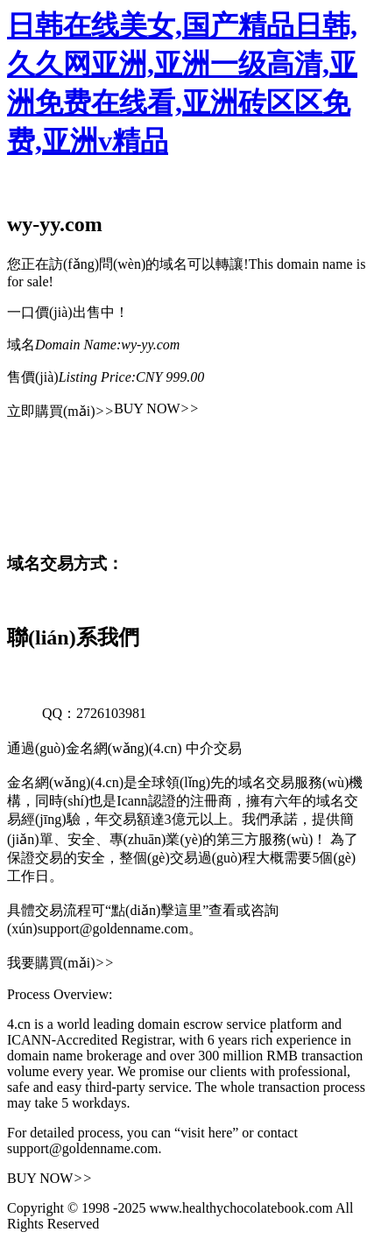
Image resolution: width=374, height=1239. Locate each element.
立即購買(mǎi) (60, 411)
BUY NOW (156, 408)
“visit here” (206, 1132)
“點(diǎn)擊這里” (156, 910)
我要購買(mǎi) (60, 962)
